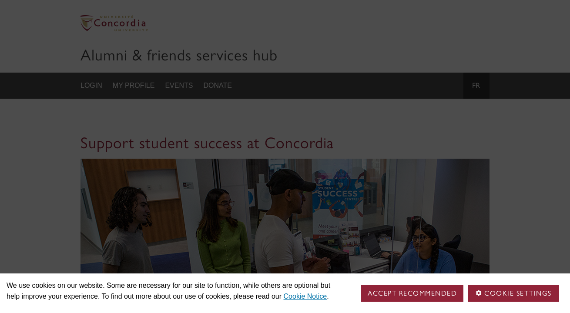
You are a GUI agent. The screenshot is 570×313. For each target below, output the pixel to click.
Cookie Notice (305, 296)
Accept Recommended (412, 293)
